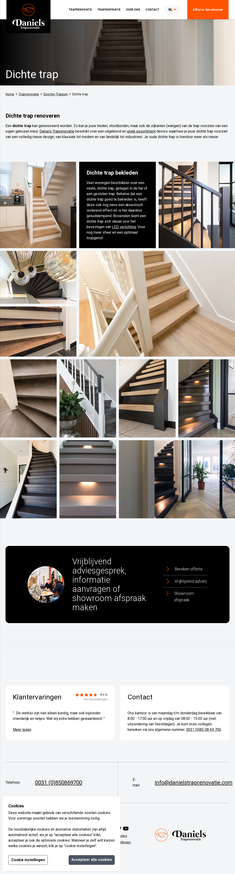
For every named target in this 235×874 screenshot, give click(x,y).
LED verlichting (124, 227)
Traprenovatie (29, 94)
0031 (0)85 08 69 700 (203, 729)
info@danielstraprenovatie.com (193, 782)
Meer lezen (22, 729)
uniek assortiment (141, 131)
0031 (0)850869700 (58, 782)
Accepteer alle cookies (91, 859)
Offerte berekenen (208, 9)
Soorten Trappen (55, 94)
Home (10, 94)
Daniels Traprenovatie (56, 131)
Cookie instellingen (28, 860)
